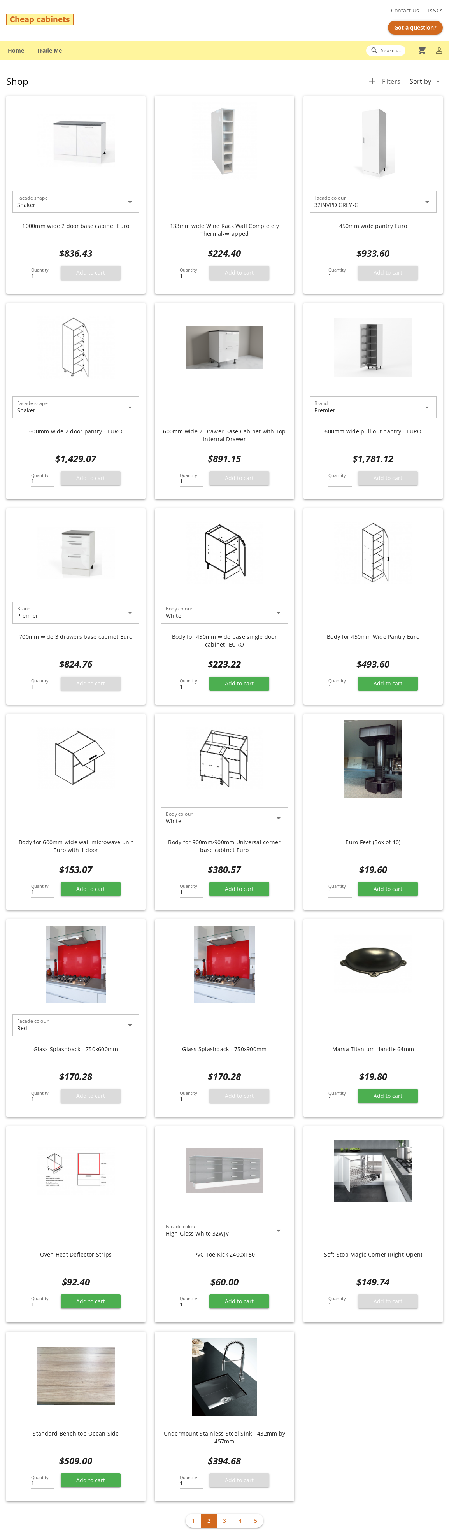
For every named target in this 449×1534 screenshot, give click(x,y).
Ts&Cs (434, 10)
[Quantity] (42, 273)
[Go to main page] (78, 20)
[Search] (385, 50)
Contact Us (405, 10)
